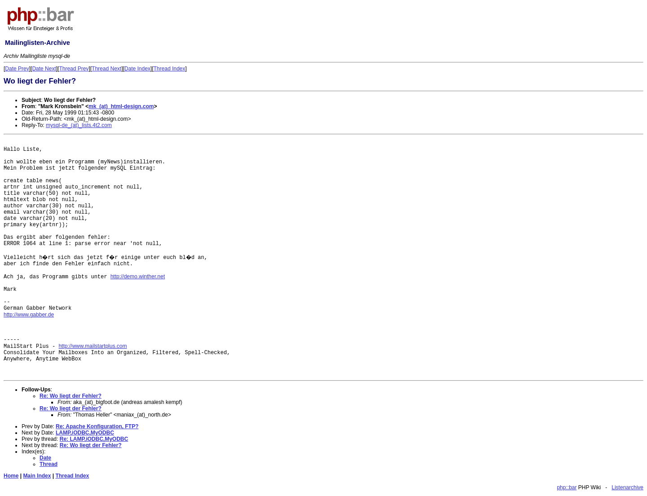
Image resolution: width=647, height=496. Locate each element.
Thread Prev (74, 69)
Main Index (37, 476)
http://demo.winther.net (138, 276)
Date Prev (17, 69)
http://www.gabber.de (29, 315)
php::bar (566, 487)
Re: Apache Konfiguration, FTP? (97, 426)
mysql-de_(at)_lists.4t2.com (79, 125)
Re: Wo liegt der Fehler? (71, 396)
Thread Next (106, 69)
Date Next (44, 69)
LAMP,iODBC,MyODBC (85, 433)
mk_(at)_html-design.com (121, 106)
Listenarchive (627, 487)
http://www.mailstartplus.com (92, 346)
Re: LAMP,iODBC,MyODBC (94, 439)
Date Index (137, 69)
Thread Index (170, 69)
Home (11, 476)
